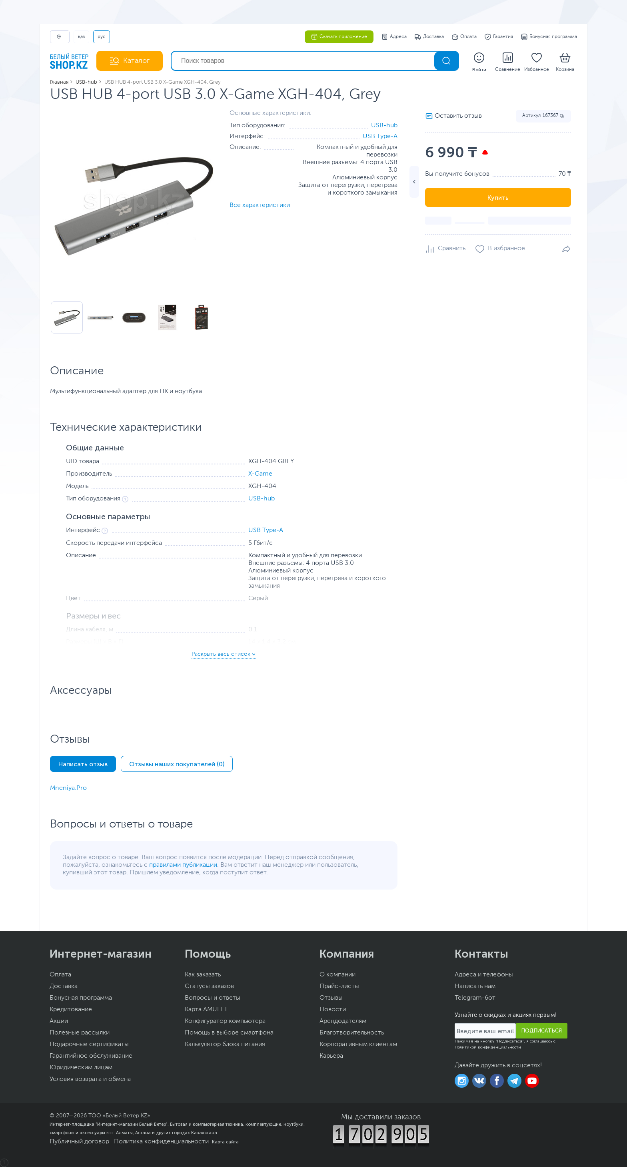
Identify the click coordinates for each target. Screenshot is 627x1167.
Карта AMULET (206, 1009)
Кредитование (71, 1009)
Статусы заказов (209, 986)
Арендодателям (342, 1021)
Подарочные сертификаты (89, 1044)
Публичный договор (79, 1142)
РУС (102, 36)
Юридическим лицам (81, 1068)
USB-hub (384, 126)
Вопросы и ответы (212, 998)
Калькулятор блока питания (225, 1044)
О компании (337, 975)
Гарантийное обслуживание (91, 1056)
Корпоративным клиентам (358, 1044)
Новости (332, 1009)
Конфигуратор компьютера (225, 1021)
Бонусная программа (549, 37)
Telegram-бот (475, 998)
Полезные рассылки (80, 1033)
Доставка (429, 37)
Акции (59, 1021)
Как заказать (203, 975)
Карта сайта (225, 1142)
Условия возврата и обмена (90, 1079)
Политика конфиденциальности (161, 1142)
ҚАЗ (81, 36)
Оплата (464, 37)
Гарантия (499, 37)
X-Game (260, 474)
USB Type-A (380, 136)
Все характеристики (260, 205)
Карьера (331, 1056)
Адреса (394, 37)
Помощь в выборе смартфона (229, 1033)
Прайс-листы (339, 986)
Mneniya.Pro (68, 788)
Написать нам (475, 986)
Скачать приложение (339, 37)
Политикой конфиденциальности (488, 1047)
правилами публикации (183, 865)
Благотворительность (351, 1033)
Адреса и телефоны (484, 975)
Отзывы (331, 998)
